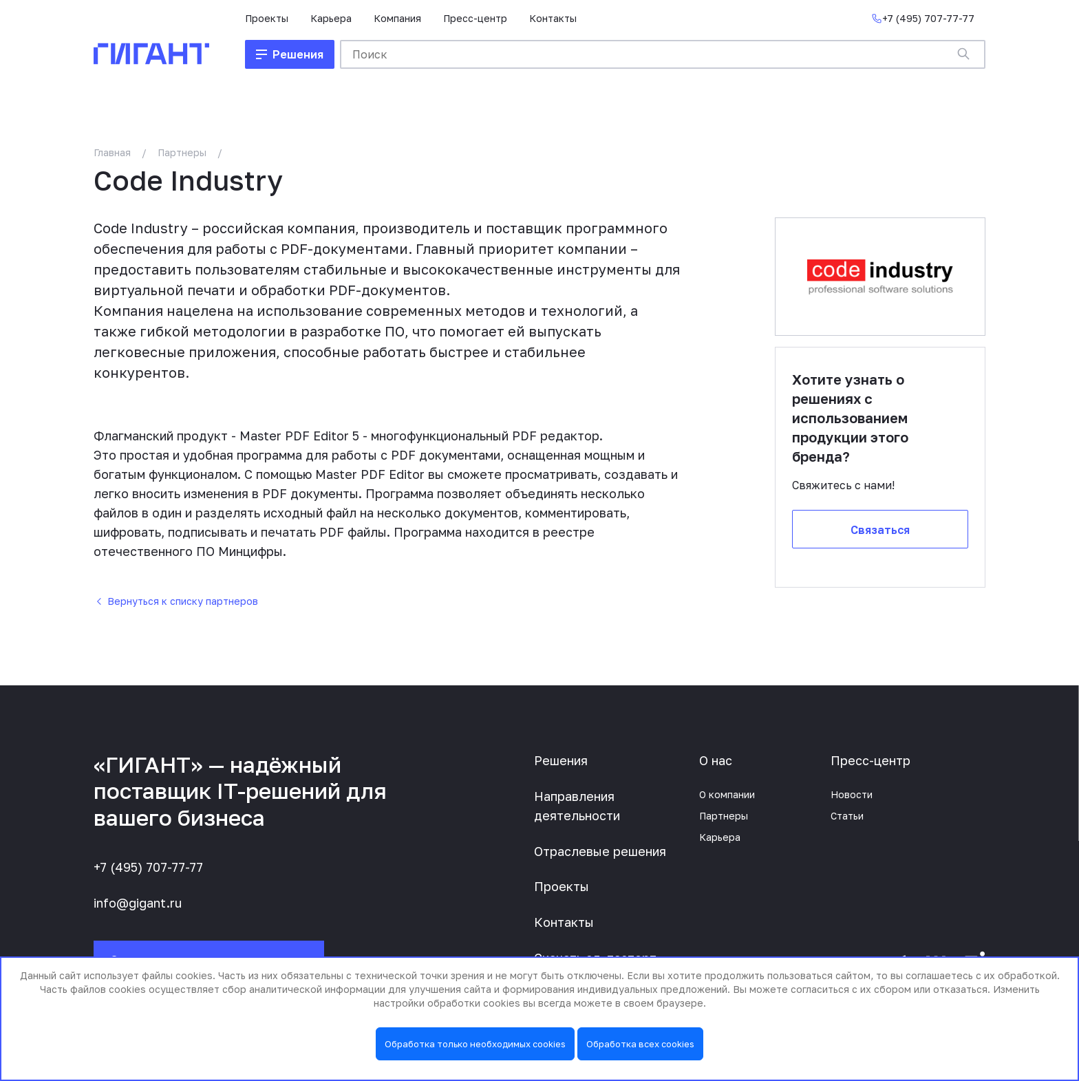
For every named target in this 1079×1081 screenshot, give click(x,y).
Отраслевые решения (600, 851)
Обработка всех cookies (640, 1043)
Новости (852, 794)
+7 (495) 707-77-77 (148, 867)
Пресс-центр (475, 18)
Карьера (331, 18)
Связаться (880, 530)
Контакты (553, 18)
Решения (561, 760)
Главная (112, 152)
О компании (727, 794)
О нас (715, 760)
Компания (397, 18)
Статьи (847, 816)
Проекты (266, 18)
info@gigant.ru (138, 902)
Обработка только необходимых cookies (475, 1043)
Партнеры (182, 152)
